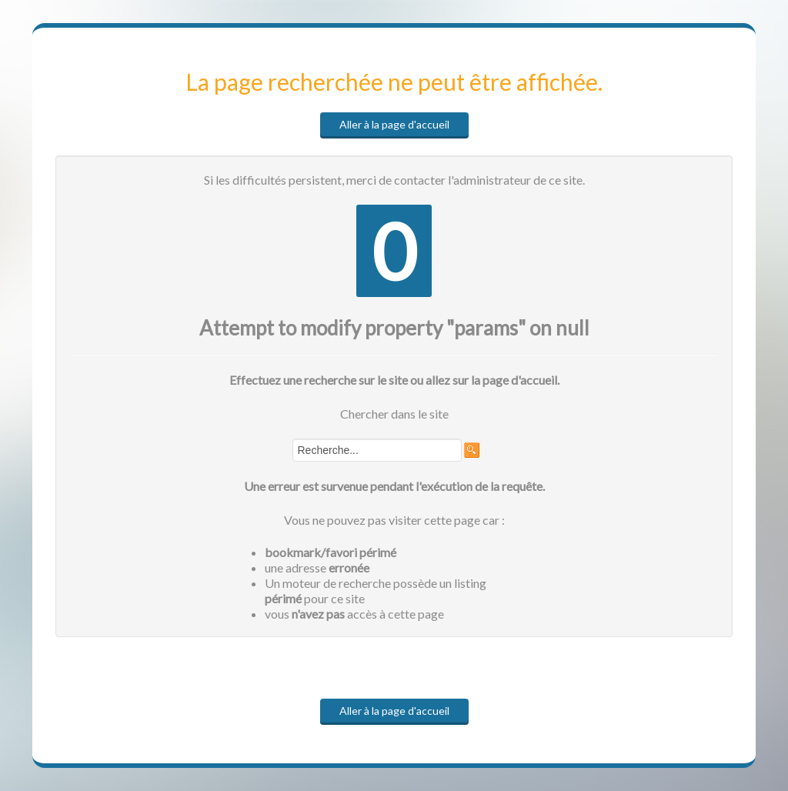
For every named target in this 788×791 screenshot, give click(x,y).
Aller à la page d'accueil (394, 124)
